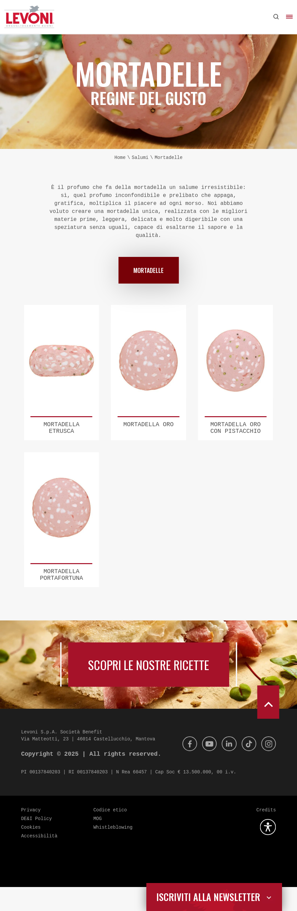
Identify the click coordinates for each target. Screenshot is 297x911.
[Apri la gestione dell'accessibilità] (268, 851)
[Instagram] (268, 768)
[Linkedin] (226, 768)
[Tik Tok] (247, 768)
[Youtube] (205, 768)
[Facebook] (184, 768)
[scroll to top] (268, 726)
